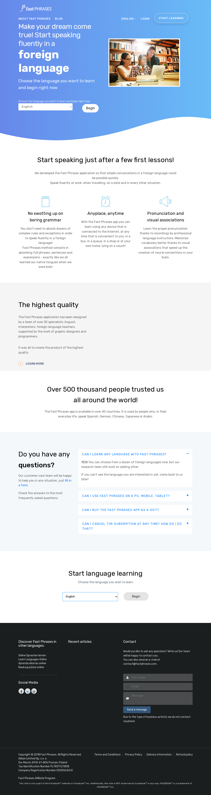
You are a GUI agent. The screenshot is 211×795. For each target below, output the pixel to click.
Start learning (171, 18)
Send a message (137, 709)
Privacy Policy (133, 754)
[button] (135, 454)
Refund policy (184, 754)
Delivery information (159, 754)
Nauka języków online (31, 667)
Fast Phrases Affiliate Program (36, 778)
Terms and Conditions (107, 754)
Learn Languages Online (32, 659)
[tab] (135, 454)
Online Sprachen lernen (32, 655)
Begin (90, 108)
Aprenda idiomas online (32, 663)
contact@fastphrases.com (140, 663)
